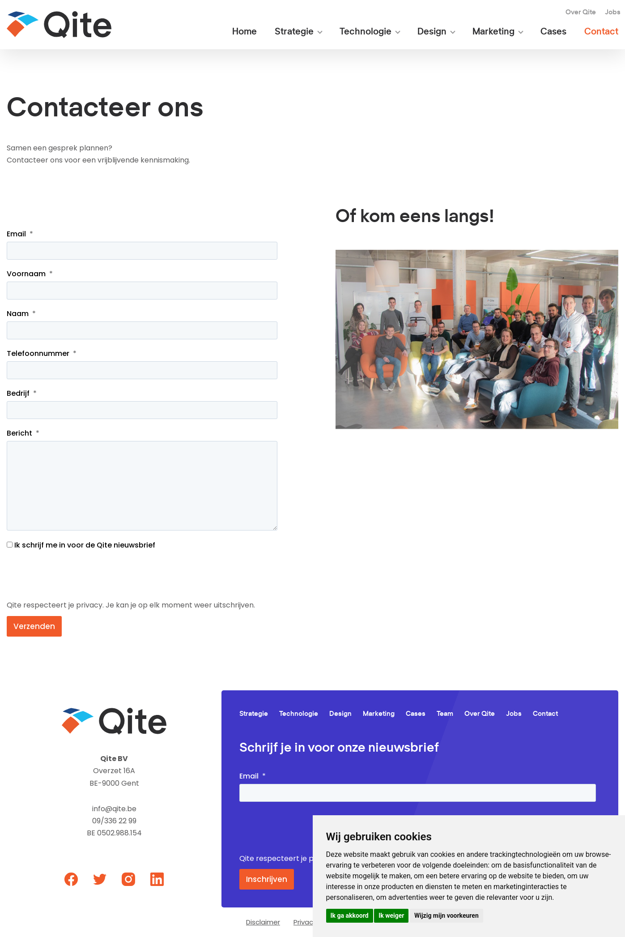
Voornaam (26, 274)
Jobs (613, 12)
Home (244, 32)
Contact (601, 32)
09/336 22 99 (114, 821)
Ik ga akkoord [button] (350, 915)
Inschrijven (266, 879)
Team (445, 713)
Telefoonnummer (38, 353)
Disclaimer (263, 922)
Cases (553, 32)
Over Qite (580, 12)
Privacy (305, 922)
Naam (18, 313)
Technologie (365, 32)
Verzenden (34, 626)
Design (431, 32)
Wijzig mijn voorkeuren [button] (446, 915)
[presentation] (75, 574)
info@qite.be (114, 809)
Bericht (19, 433)
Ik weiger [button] (391, 915)
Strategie (294, 32)
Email (16, 234)
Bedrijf (18, 393)
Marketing (493, 32)
